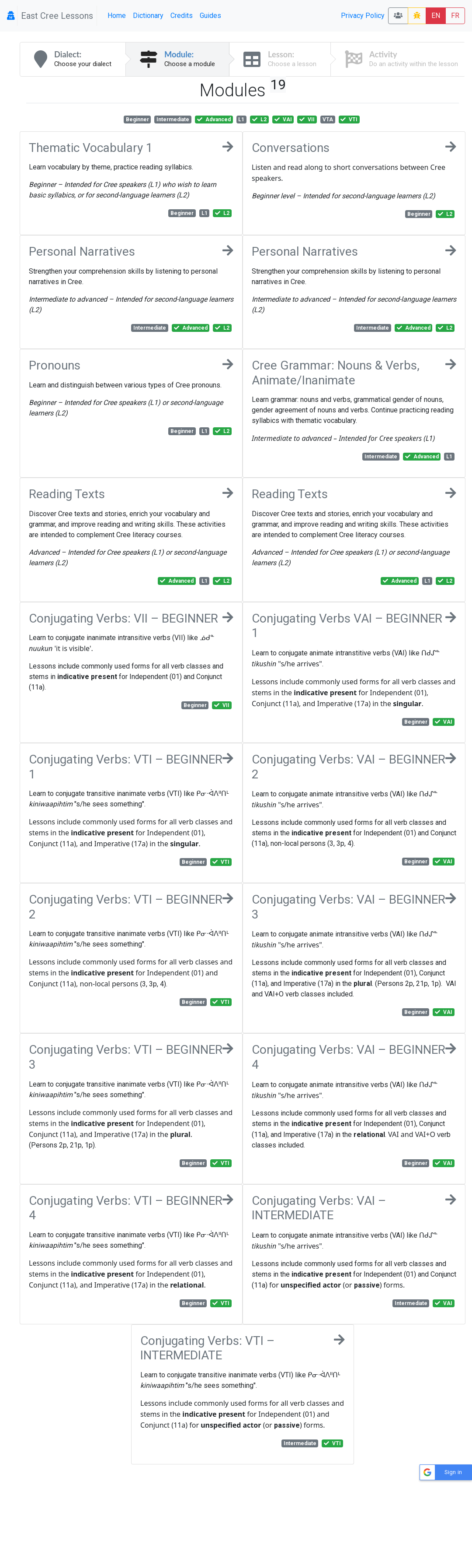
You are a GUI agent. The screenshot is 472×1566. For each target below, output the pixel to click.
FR (455, 15)
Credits (181, 15)
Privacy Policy (363, 15)
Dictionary (148, 15)
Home (117, 15)
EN (435, 15)
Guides (210, 15)
